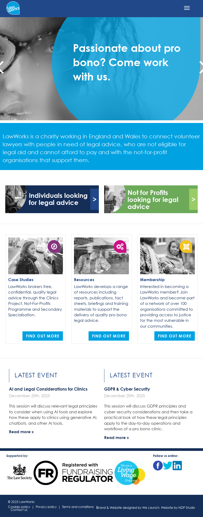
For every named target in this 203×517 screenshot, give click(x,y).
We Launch (150, 508)
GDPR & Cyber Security (127, 389)
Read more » (21, 431)
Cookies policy (19, 507)
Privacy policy (46, 507)
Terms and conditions (78, 507)
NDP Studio (186, 508)
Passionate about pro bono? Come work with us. (127, 62)
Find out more (42, 335)
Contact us (19, 510)
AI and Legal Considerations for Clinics (48, 389)
